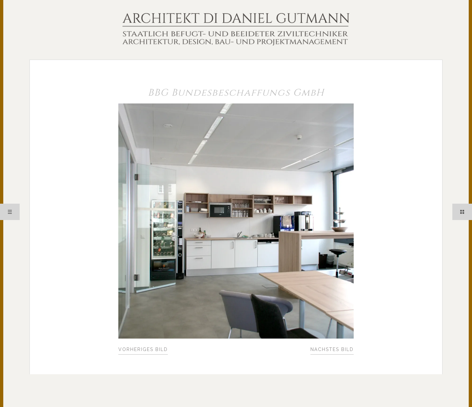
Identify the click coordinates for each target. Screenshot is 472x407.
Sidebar (462, 212)
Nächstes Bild (332, 349)
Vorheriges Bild (143, 349)
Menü (10, 212)
